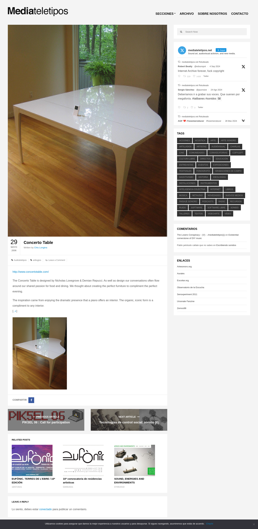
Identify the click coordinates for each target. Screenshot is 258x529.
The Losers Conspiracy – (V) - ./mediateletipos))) (201, 235)
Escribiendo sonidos (226, 245)
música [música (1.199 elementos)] (183, 195)
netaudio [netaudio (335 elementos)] (197, 195)
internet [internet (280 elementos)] (215, 189)
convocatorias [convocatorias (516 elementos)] (218, 153)
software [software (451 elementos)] (196, 207)
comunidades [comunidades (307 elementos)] (196, 153)
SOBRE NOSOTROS (212, 13)
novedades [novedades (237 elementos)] (214, 195)
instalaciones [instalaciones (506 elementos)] (187, 183)
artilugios (37, 260)
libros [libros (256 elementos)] (229, 189)
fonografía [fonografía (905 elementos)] (203, 171)
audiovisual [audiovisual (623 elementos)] (218, 146)
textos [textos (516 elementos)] (199, 214)
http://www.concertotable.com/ (31, 271)
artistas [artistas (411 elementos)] (202, 146)
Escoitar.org (183, 280)
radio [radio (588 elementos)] (222, 201)
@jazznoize (201, 90)
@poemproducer (213, 121)
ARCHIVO (187, 13)
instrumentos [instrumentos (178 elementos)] (209, 183)
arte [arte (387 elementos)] (213, 140)
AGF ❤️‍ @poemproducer (191, 121)
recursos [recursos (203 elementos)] (236, 201)
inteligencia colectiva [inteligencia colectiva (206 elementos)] (192, 189)
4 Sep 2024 (215, 66)
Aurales (181, 273)
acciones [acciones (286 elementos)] (184, 140)
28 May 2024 (231, 121)
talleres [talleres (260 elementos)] (184, 214)
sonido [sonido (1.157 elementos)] (234, 207)
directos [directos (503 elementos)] (205, 159)
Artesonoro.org (184, 266)
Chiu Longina (40, 247)
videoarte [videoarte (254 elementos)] (214, 214)
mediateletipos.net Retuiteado (195, 62)
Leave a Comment (56, 260)
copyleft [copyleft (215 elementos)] (237, 153)
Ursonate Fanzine (186, 301)
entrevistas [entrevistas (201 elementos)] (186, 165)
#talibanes (198, 98)
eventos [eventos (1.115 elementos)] (203, 165)
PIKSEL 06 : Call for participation (46, 422)
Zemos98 (181, 308)
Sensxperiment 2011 (187, 294)
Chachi (209, 523)
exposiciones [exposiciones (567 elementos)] (221, 165)
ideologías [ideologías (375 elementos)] (219, 177)
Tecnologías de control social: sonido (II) (129, 422)
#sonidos (210, 98)
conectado (45, 509)
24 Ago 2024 (216, 90)
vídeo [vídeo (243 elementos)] (228, 214)
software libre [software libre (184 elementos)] (217, 207)
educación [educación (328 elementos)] (222, 159)
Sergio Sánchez (186, 89)
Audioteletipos (20, 260)
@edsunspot (200, 66)
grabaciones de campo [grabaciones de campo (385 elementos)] (228, 171)
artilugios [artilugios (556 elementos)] (185, 146)
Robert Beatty (185, 66)
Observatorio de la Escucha (190, 287)
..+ (14, 311)
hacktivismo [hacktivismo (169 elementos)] (186, 177)
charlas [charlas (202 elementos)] (235, 146)
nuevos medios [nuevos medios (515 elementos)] (234, 195)
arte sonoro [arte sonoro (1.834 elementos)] (228, 140)
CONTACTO (239, 13)
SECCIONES (165, 13)
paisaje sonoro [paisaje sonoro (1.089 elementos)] (188, 201)
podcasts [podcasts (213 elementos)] (207, 201)
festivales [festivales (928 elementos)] (185, 171)
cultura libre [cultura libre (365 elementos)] (187, 159)
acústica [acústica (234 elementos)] (200, 140)
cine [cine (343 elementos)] (181, 153)
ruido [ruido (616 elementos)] (182, 207)
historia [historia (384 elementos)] (203, 177)
